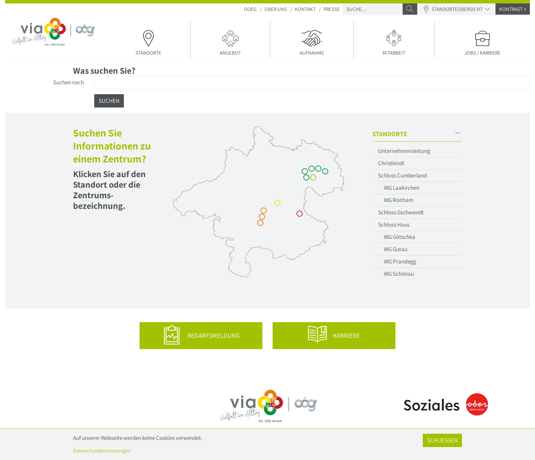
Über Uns (275, 9)
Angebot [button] (230, 42)
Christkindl (391, 163)
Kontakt (305, 9)
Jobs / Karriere (482, 42)
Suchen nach (68, 82)
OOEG (250, 9)
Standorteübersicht (456, 9)
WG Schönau (399, 273)
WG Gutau (395, 249)
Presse (331, 9)
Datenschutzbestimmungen (101, 450)
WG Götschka (399, 237)
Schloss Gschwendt (401, 212)
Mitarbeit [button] (394, 42)
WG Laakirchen (401, 187)
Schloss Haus (393, 224)
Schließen (442, 440)
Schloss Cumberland (402, 175)
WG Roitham (399, 200)
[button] (417, 134)
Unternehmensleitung (404, 151)
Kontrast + (512, 9)
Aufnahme (311, 42)
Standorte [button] (149, 42)
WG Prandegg (400, 261)
